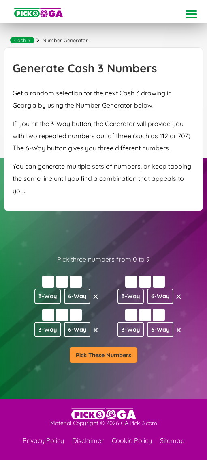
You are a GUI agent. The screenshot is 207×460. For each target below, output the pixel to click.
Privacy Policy (43, 440)
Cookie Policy (132, 440)
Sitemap (172, 440)
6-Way (77, 296)
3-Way (47, 296)
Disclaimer (88, 440)
